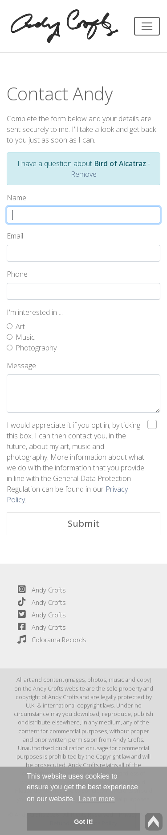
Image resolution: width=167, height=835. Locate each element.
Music (25, 337)
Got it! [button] (83, 821)
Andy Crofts (40, 590)
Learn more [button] (96, 799)
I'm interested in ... (35, 312)
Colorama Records (50, 640)
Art (20, 326)
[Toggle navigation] (147, 26)
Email (15, 236)
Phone (17, 274)
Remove (84, 174)
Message (21, 365)
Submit (84, 523)
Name (16, 198)
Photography (36, 348)
